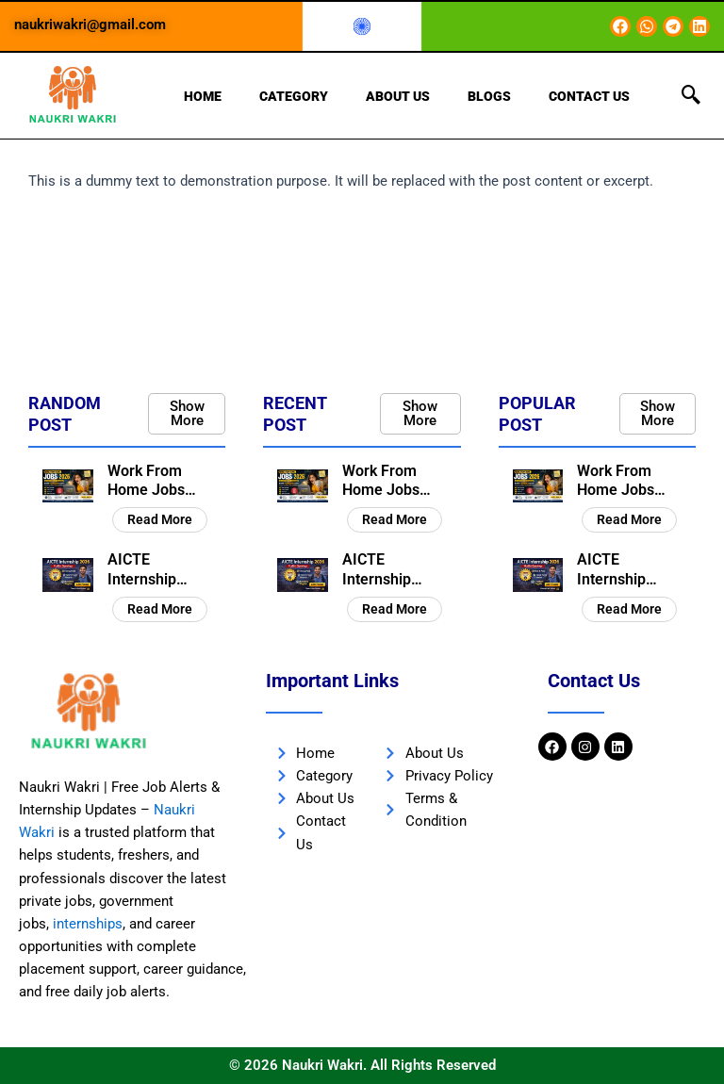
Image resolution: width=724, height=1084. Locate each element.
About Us (398, 96)
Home (203, 96)
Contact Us (589, 96)
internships (88, 923)
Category (293, 96)
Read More (159, 519)
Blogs (489, 96)
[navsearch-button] (691, 96)
